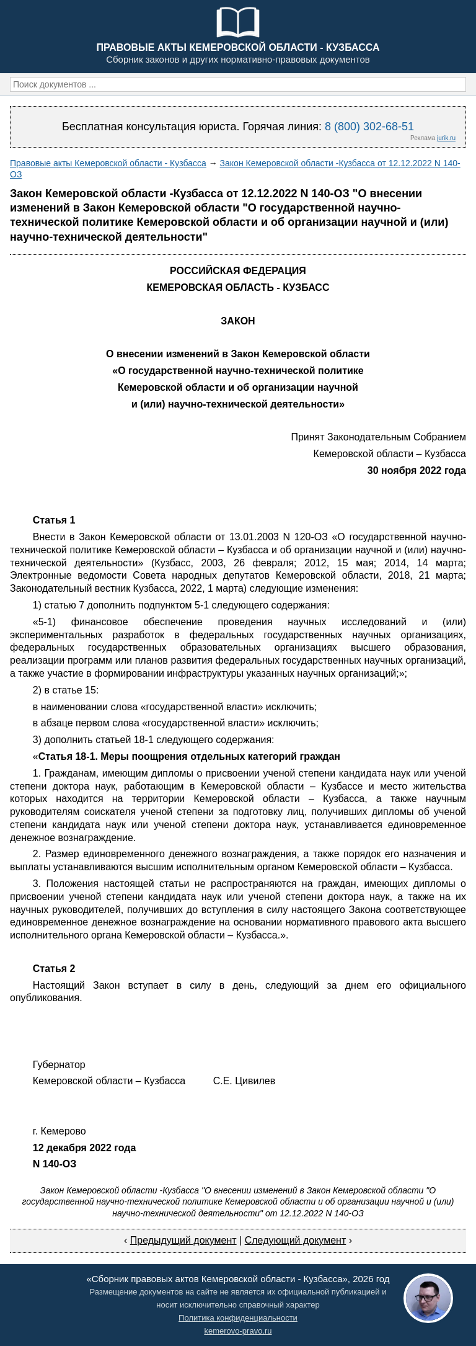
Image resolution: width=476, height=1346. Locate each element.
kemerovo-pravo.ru (237, 1330)
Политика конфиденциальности (238, 1317)
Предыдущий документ (183, 1240)
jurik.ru (446, 138)
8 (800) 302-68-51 (369, 126)
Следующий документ (295, 1240)
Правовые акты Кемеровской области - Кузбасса (108, 163)
